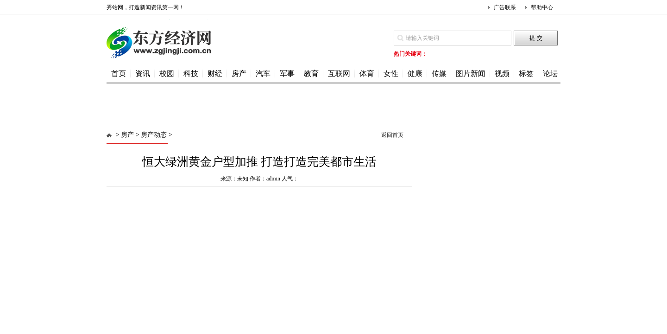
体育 (366, 73)
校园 (166, 73)
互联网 (339, 73)
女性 (391, 73)
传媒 (439, 73)
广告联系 (505, 7)
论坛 (550, 73)
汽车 (263, 73)
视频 (502, 73)
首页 (118, 73)
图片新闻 (470, 73)
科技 (190, 73)
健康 (415, 73)
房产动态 (154, 134)
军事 (287, 73)
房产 (239, 73)
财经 (215, 73)
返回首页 (392, 135)
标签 (526, 73)
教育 (311, 73)
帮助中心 (542, 7)
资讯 (142, 73)
